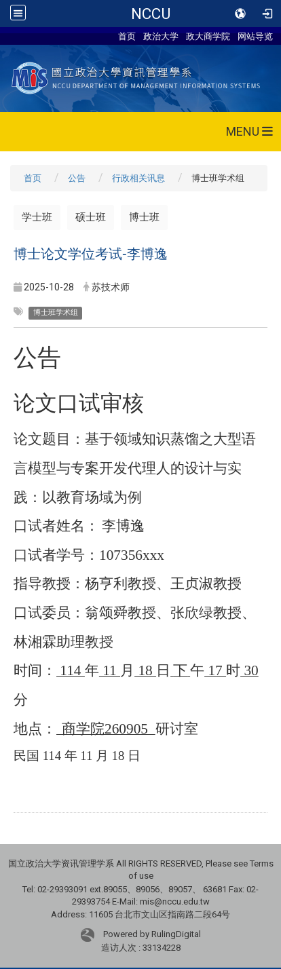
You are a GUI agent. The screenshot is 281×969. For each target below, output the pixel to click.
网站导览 (255, 36)
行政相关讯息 (138, 178)
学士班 (37, 217)
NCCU (150, 13)
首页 (127, 36)
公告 (77, 178)
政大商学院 (208, 36)
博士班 (144, 217)
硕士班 (90, 217)
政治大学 (161, 36)
